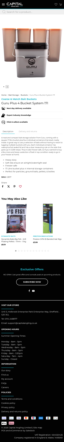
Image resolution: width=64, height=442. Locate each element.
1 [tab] (7, 87)
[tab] (15, 251)
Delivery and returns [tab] (28, 131)
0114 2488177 (11, 319)
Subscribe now (32, 282)
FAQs (3, 383)
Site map (37, 427)
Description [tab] (8, 131)
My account (7, 379)
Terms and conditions (11, 399)
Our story (5, 370)
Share (4, 182)
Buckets (24, 95)
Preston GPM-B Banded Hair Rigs (47, 239)
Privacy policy (8, 407)
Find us (5, 375)
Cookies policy (8, 403)
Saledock (30, 430)
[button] (3, 4)
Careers (5, 387)
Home (4, 95)
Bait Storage (13, 95)
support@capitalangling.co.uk (22, 323)
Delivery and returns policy (14, 411)
